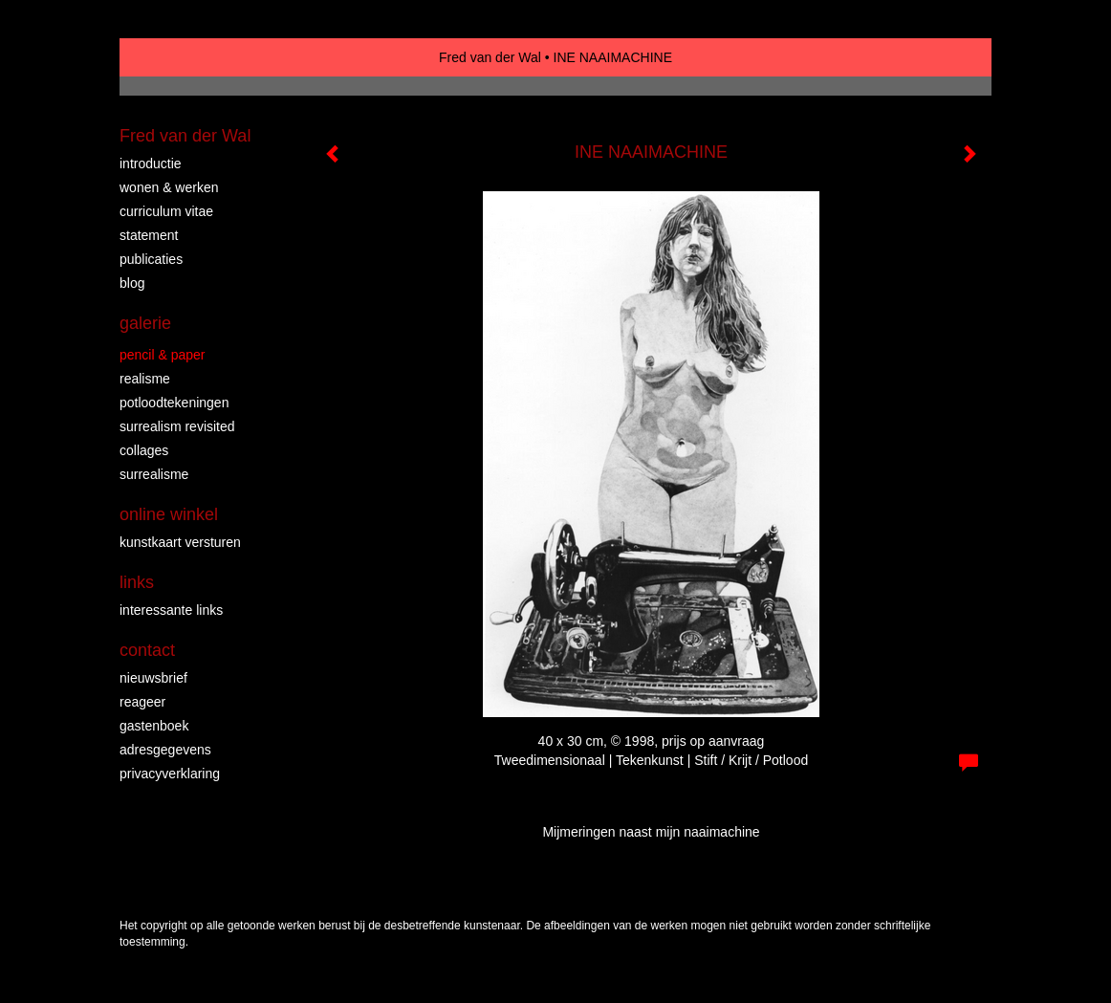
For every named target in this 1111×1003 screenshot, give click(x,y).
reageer (142, 701)
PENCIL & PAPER (163, 354)
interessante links (171, 610)
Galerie (145, 323)
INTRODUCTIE (151, 163)
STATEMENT (149, 235)
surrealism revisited (177, 426)
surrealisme (154, 474)
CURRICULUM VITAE (166, 211)
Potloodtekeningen (174, 402)
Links (137, 582)
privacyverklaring (170, 773)
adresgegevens (165, 749)
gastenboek (154, 725)
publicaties (151, 259)
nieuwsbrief (153, 678)
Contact (147, 650)
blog (132, 283)
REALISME (145, 378)
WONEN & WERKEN (169, 187)
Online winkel (169, 514)
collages (144, 450)
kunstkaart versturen (180, 542)
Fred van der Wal (490, 57)
